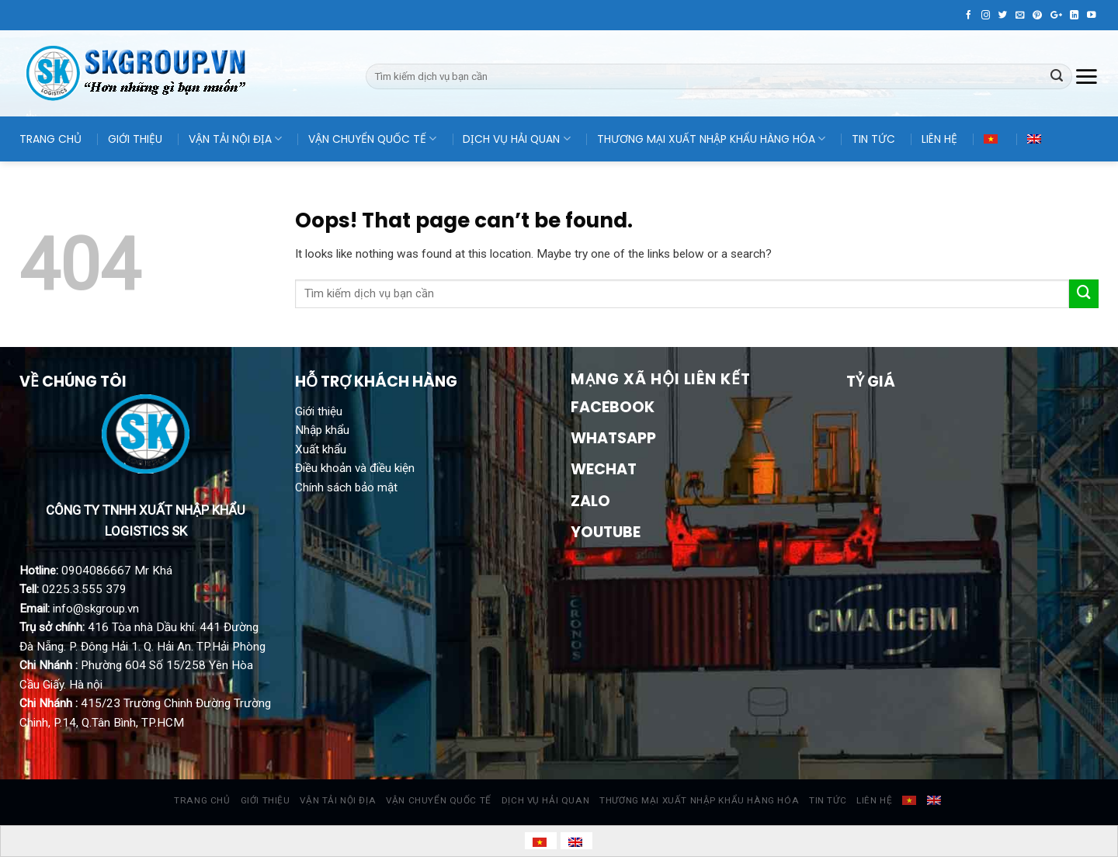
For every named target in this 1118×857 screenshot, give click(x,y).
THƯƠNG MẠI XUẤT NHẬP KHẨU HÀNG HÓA (711, 139)
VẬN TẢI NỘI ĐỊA (235, 139)
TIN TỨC (873, 139)
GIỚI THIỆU (135, 139)
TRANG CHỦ (50, 139)
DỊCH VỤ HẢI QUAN (516, 139)
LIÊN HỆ (939, 139)
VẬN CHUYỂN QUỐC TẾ (372, 139)
